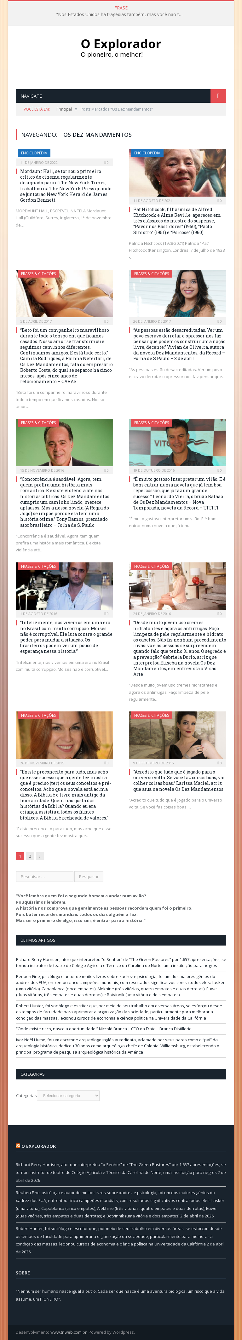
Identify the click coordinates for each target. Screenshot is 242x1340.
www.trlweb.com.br (68, 1332)
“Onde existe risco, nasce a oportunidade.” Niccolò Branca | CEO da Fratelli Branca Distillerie (104, 1029)
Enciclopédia (34, 153)
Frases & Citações (38, 273)
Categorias (26, 1095)
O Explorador (38, 1146)
